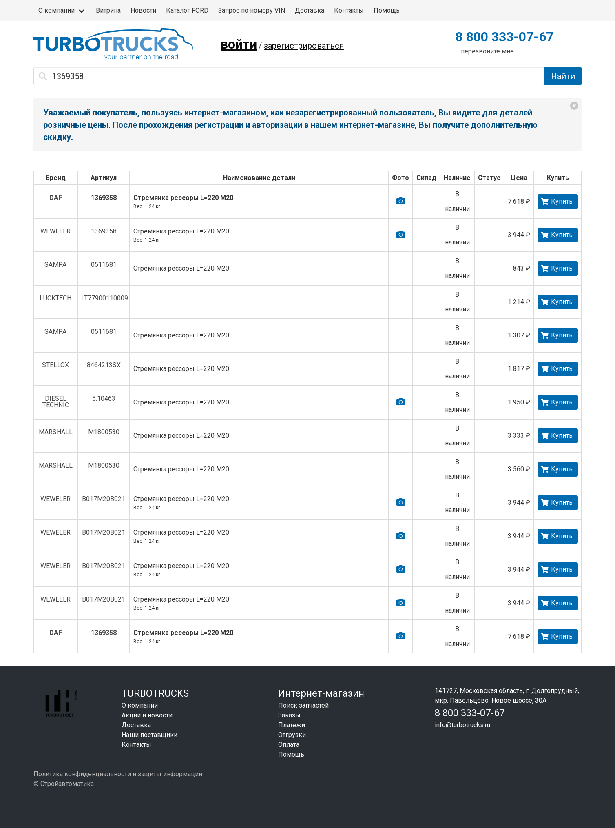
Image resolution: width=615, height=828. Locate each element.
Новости (143, 10)
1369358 (104, 198)
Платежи (291, 725)
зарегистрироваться (304, 46)
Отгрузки (292, 735)
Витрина (108, 10)
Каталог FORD (187, 10)
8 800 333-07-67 (504, 36)
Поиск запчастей (303, 705)
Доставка (309, 10)
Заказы (289, 715)
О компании (56, 10)
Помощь (387, 10)
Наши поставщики (149, 735)
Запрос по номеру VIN (251, 10)
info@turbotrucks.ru (462, 725)
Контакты (349, 10)
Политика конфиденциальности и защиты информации (117, 774)
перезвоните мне (487, 51)
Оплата (288, 744)
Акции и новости (147, 715)
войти (239, 44)
